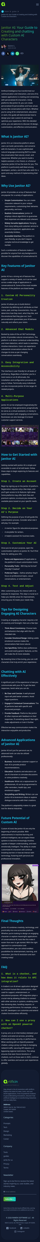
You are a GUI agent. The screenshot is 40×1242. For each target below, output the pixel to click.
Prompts (7, 1123)
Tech (5, 1127)
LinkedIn (26, 1228)
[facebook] (3, 53)
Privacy (6, 1164)
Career (6, 1139)
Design (6, 1131)
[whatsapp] (17, 53)
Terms (6, 1168)
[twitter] (8, 53)
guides (14, 11)
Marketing (8, 1135)
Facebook (12, 1228)
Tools (6, 1152)
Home (6, 11)
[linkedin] (13, 53)
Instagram (21, 1231)
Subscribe (9, 1199)
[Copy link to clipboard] (21, 53)
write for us (8, 1160)
